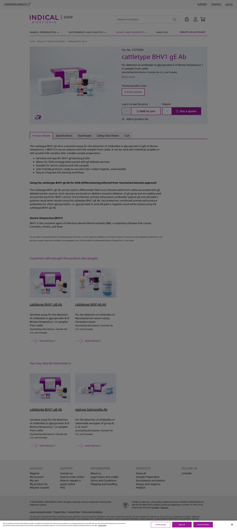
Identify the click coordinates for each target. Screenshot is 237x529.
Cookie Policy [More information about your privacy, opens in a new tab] (102, 527)
